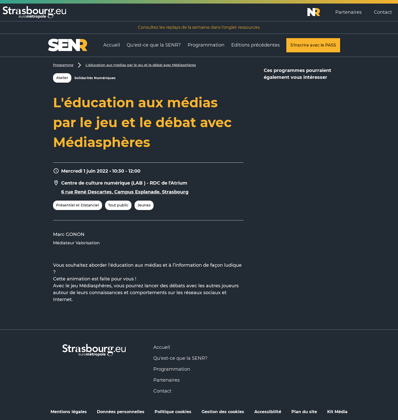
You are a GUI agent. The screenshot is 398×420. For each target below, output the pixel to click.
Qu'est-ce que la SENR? (154, 45)
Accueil (111, 45)
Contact (383, 12)
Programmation (206, 45)
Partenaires (348, 12)
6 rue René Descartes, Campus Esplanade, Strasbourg (125, 192)
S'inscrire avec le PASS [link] (313, 45)
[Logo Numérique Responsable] (318, 12)
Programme (63, 65)
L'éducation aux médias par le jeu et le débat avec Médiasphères (141, 65)
